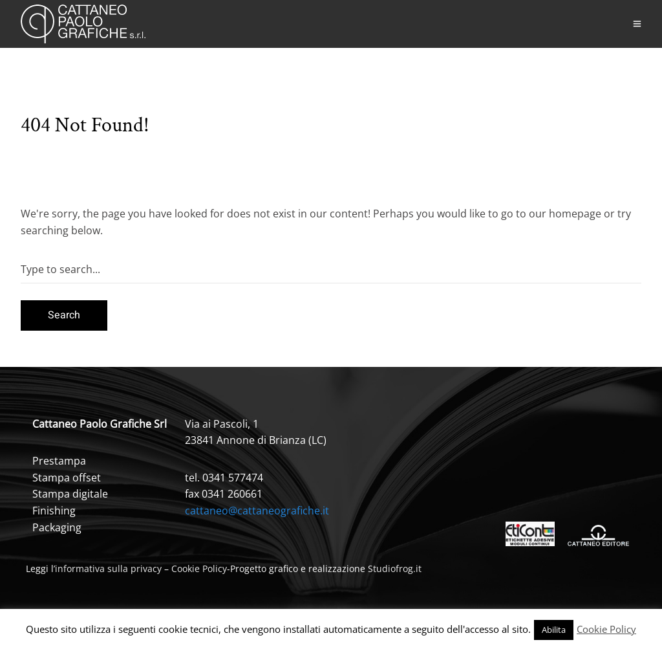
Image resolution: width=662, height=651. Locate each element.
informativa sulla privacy (108, 568)
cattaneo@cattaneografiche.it (257, 510)
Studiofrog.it (395, 568)
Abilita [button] (554, 629)
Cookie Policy (199, 568)
